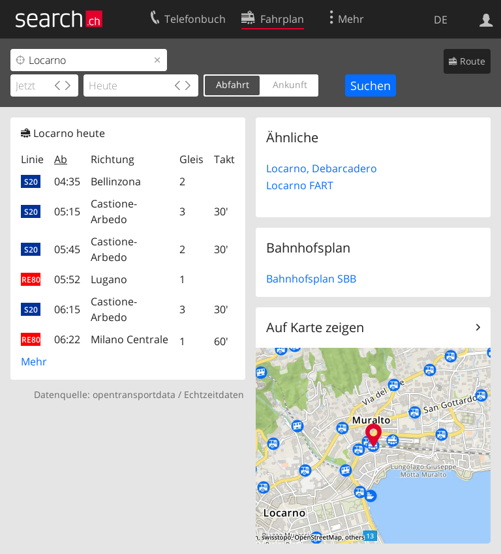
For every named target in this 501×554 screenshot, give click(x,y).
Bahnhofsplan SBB (311, 278)
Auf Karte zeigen (315, 327)
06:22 (67, 339)
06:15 (67, 309)
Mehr (34, 361)
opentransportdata (134, 394)
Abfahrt (232, 84)
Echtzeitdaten (214, 394)
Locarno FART (299, 185)
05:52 (67, 279)
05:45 (67, 249)
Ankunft (290, 84)
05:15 (67, 211)
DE (441, 19)
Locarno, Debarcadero (321, 168)
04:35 (67, 181)
